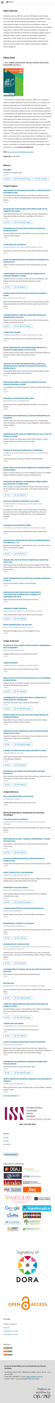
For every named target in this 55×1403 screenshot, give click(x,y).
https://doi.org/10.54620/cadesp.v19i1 (20, 152)
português (7, 1144)
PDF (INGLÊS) (21, 287)
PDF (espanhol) (42, 179)
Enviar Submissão (11, 1154)
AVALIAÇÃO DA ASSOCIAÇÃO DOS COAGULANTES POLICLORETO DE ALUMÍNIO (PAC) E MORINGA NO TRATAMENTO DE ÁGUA (22, 594)
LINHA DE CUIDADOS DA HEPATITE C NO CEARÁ (27, 503)
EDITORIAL (7, 170)
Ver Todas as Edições (10, 1096)
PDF (8, 179)
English (5, 1137)
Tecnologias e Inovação (10, 1331)
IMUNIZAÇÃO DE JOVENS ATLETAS (27, 946)
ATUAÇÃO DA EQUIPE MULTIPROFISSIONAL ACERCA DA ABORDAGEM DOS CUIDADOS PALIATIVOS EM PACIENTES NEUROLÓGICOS (24, 366)
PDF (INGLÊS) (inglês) (23, 179)
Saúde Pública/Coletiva (10, 1334)
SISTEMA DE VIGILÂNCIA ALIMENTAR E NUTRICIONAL (27, 452)
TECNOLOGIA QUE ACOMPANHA (27, 821)
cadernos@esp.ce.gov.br (34, 1376)
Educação (6, 1328)
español (6, 1141)
